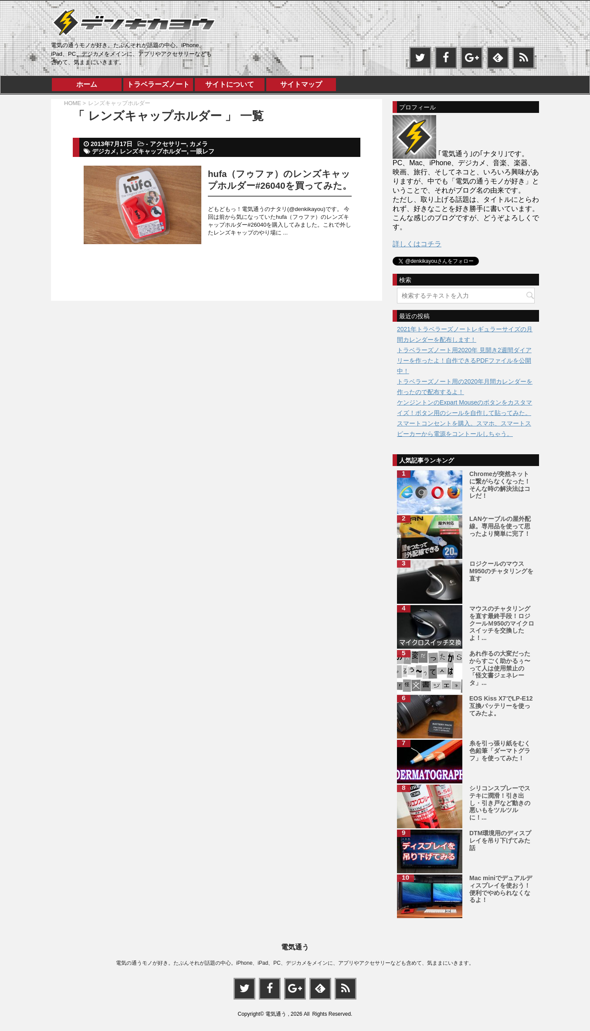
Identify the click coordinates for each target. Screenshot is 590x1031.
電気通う (295, 946)
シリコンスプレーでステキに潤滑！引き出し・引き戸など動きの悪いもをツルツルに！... (499, 803)
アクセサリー (168, 143)
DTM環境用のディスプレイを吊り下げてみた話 (500, 840)
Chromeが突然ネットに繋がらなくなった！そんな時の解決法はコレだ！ (499, 484)
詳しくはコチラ (417, 244)
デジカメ (104, 151)
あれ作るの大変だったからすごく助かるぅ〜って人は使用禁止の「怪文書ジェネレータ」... (499, 668)
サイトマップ (301, 84)
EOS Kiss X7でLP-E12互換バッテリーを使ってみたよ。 (501, 706)
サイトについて (229, 84)
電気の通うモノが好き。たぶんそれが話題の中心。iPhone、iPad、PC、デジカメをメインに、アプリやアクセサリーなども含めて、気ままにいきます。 (295, 963)
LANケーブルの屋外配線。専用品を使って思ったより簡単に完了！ (500, 526)
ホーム (86, 84)
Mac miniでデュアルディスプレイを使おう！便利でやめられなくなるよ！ (500, 888)
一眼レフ (202, 151)
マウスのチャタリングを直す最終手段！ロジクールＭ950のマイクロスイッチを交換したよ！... (501, 623)
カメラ (199, 143)
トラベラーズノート (158, 84)
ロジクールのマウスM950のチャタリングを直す (501, 571)
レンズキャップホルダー (153, 151)
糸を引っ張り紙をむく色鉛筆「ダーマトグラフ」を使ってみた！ (499, 751)
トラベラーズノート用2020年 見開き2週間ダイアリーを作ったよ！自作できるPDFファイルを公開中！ (464, 360)
